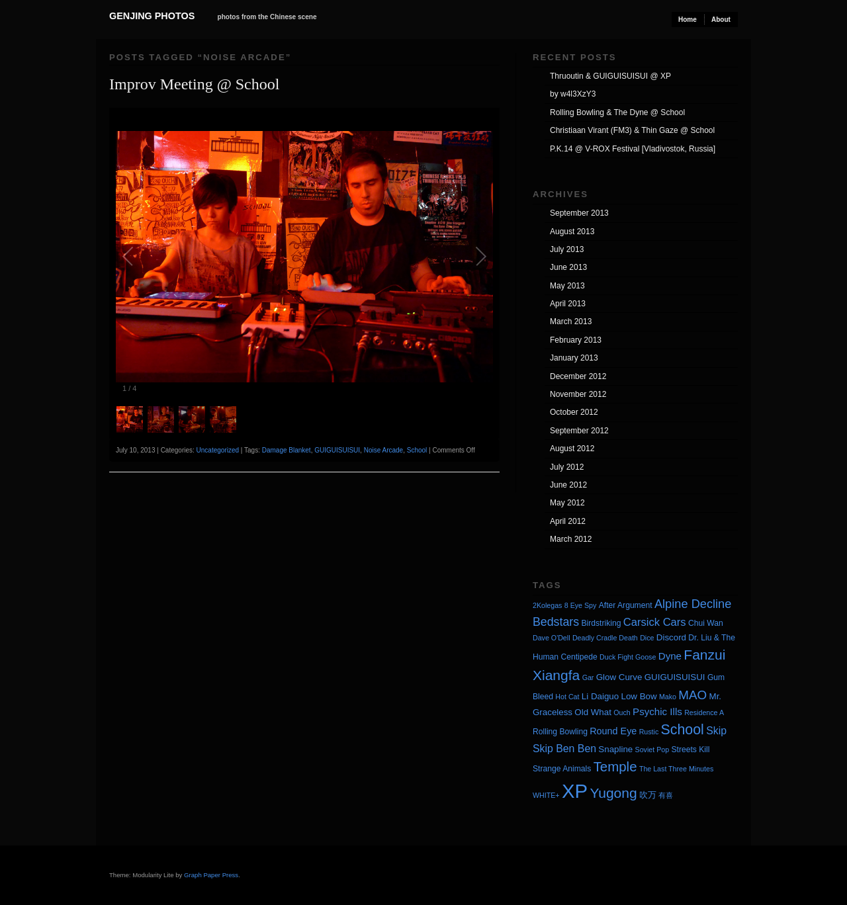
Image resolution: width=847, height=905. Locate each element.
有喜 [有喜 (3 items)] (665, 795)
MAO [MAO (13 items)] (692, 695)
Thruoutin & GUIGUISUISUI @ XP (610, 76)
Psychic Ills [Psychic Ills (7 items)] (657, 711)
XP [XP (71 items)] (575, 791)
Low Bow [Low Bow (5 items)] (639, 696)
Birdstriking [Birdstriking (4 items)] (601, 623)
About (721, 19)
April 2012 (568, 521)
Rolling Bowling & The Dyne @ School (617, 112)
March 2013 (571, 321)
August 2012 (572, 448)
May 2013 (567, 285)
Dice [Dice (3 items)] (647, 638)
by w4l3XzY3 (573, 94)
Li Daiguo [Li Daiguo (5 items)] (600, 696)
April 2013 (568, 303)
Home (687, 19)
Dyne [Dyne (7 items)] (670, 656)
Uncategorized (218, 450)
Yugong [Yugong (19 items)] (613, 792)
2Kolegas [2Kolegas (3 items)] (547, 605)
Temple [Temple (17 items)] (615, 766)
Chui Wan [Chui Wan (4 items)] (705, 623)
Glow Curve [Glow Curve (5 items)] (619, 677)
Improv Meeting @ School (194, 84)
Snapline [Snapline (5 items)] (615, 749)
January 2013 (574, 358)
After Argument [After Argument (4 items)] (625, 605)
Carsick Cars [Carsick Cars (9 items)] (654, 622)
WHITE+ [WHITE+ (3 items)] (546, 795)
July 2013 (567, 249)
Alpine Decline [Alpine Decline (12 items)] (692, 604)
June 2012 (568, 485)
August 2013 (572, 231)
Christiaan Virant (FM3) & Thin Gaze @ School (632, 130)
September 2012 (579, 430)
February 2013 (576, 340)
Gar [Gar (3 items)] (588, 677)
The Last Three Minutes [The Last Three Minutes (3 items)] (676, 769)
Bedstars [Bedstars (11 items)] (556, 621)
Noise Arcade (383, 450)
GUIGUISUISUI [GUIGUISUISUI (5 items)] (675, 677)
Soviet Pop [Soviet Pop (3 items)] (652, 750)
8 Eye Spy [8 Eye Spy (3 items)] (580, 605)
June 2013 (568, 267)
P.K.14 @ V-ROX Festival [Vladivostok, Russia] (632, 148)
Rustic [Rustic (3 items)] (649, 732)
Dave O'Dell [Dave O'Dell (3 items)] (551, 638)
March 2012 (571, 539)
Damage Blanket (286, 450)
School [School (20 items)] (682, 730)
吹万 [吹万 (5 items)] (647, 795)
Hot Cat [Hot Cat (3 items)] (567, 697)
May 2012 (567, 502)
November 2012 (578, 394)
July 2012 (567, 467)
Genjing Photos (152, 16)
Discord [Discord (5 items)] (671, 637)
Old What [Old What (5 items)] (592, 712)
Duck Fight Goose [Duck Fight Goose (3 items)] (628, 657)
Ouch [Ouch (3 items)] (621, 712)
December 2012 (578, 376)
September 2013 (579, 213)
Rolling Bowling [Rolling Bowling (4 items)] (560, 731)
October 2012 (574, 412)
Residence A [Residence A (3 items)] (704, 712)
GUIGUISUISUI (337, 450)
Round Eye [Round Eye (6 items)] (613, 731)
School (417, 450)
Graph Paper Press (211, 875)
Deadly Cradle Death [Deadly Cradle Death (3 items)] (605, 638)
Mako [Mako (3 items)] (667, 697)
